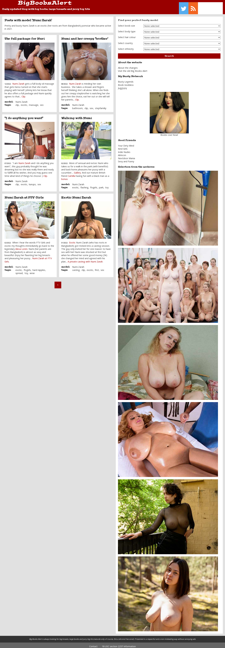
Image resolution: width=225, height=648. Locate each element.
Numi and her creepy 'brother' (84, 36)
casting (76, 267)
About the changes (128, 65)
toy (107, 185)
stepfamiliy (100, 105)
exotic (24, 102)
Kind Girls (123, 146)
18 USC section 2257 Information (119, 644)
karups (32, 182)
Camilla (71, 173)
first (97, 267)
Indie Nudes (124, 149)
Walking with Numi (76, 116)
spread (19, 270)
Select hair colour (127, 35)
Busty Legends (125, 79)
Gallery (77, 170)
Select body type (126, 29)
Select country (125, 40)
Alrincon (122, 152)
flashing (84, 185)
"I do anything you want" (24, 116)
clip (17, 102)
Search (169, 53)
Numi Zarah (18, 81)
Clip (23, 94)
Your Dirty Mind (126, 143)
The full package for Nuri (25, 36)
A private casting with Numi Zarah (85, 259)
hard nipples (38, 267)
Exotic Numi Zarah (76, 195)
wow (32, 270)
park (101, 185)
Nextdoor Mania (126, 156)
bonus (64, 176)
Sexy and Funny (126, 159)
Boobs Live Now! (169, 132)
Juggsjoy (122, 85)
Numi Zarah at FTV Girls (24, 195)
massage (33, 102)
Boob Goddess (126, 82)
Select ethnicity (126, 46)
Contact (93, 644)
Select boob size (126, 23)
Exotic (72, 240)
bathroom (77, 105)
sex (42, 102)
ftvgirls (93, 185)
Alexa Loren (21, 246)
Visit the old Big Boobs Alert (132, 68)
